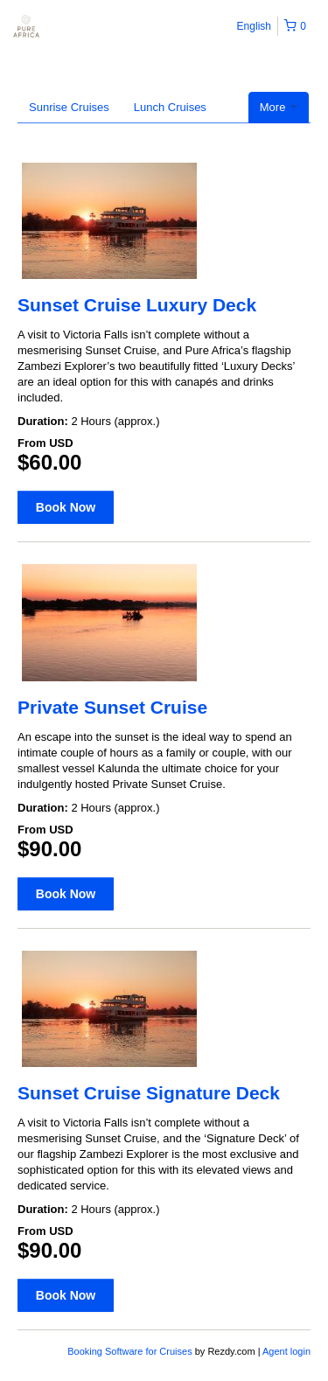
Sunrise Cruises (69, 107)
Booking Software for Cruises (131, 1351)
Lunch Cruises (170, 107)
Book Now (65, 507)
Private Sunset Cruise (112, 707)
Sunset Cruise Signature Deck (148, 1093)
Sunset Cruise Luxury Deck (136, 305)
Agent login (286, 1351)
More (278, 107)
